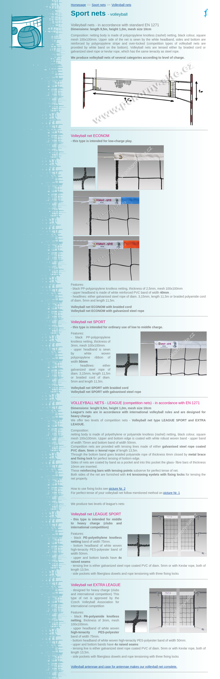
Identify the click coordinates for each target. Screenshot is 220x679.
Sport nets (99, 5)
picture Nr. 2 (117, 488)
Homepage (78, 5)
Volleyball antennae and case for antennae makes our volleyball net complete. (124, 666)
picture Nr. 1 (171, 493)
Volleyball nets (121, 5)
